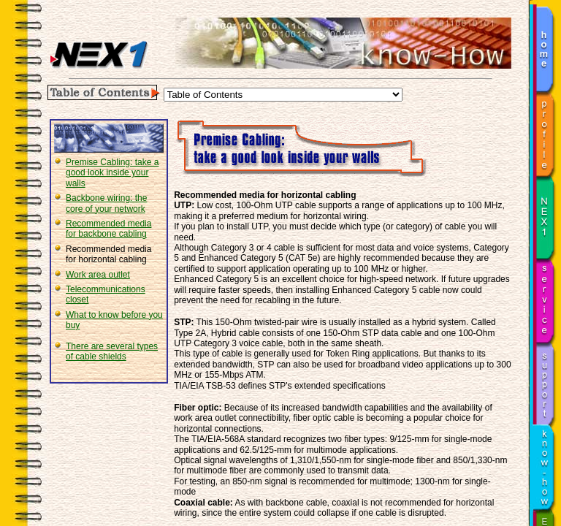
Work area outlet (98, 275)
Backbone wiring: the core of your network (106, 203)
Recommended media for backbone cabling (108, 228)
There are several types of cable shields (112, 351)
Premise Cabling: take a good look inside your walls (112, 172)
